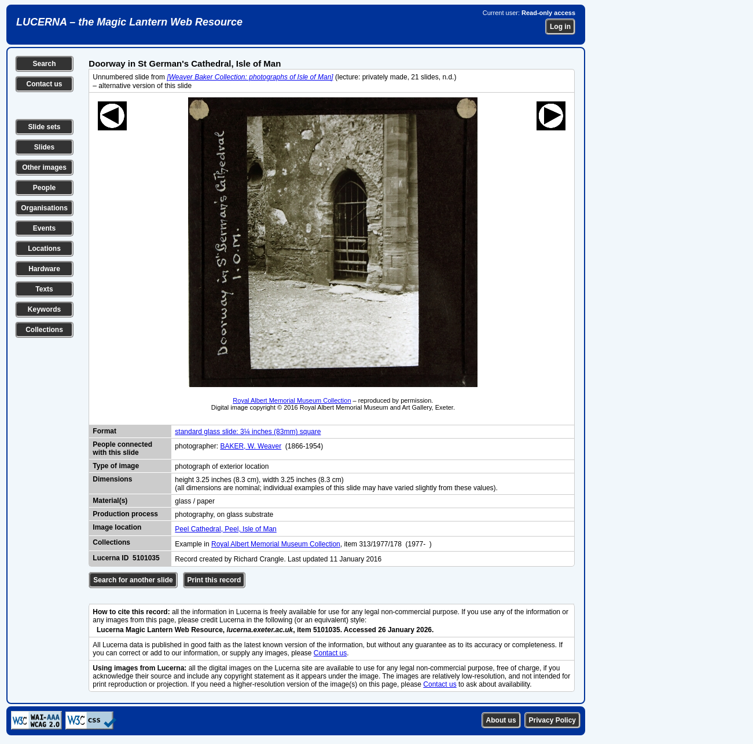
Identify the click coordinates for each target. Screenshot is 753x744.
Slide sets (44, 127)
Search (44, 64)
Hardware (44, 269)
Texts (44, 289)
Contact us (44, 84)
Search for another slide (132, 580)
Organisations (44, 208)
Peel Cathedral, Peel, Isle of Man (225, 529)
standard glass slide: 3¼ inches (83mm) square (248, 432)
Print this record (214, 580)
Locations (44, 249)
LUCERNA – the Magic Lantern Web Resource (129, 22)
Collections (44, 330)
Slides (44, 147)
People (44, 188)
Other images (44, 167)
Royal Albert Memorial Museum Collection (292, 400)
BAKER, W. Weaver (250, 446)
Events (44, 228)
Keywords (44, 309)
